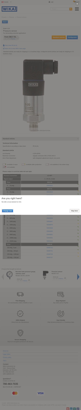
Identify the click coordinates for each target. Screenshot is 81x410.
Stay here (74, 211)
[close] (77, 3)
